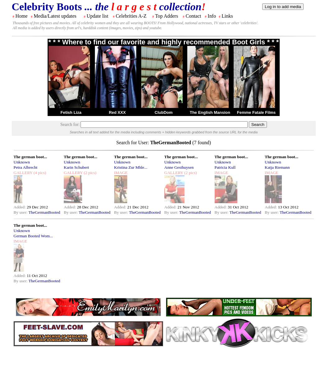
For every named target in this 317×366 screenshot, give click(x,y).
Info (212, 16)
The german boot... (30, 156)
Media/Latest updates (55, 16)
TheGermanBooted (44, 212)
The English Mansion (210, 112)
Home (22, 16)
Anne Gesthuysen (178, 167)
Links (227, 16)
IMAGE (121, 172)
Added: (20, 207)
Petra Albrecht (26, 167)
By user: (21, 212)
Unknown (22, 162)
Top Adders (166, 16)
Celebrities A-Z (131, 16)
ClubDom (164, 112)
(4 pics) (39, 172)
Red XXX (117, 112)
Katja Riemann (277, 167)
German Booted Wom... (33, 236)
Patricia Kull (225, 167)
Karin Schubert (76, 167)
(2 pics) (89, 172)
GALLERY (23, 172)
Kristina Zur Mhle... (130, 167)
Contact (193, 16)
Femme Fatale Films (256, 112)
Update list (97, 16)
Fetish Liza (70, 112)
